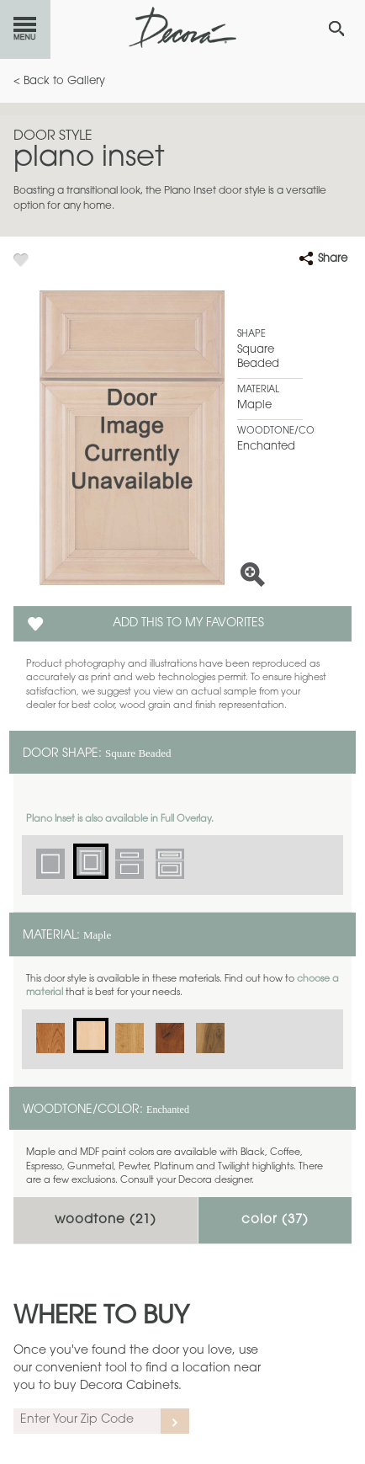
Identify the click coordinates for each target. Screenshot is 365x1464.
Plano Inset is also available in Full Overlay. (120, 819)
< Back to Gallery (59, 81)
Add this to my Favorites (188, 624)
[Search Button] (336, 28)
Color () (275, 1220)
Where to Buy (101, 1317)
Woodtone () (105, 1220)
